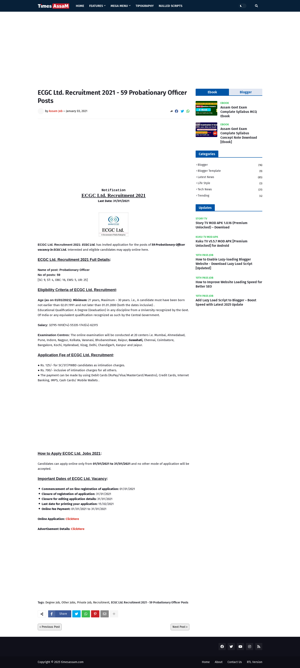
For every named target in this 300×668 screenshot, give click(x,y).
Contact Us (235, 662)
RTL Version (254, 662)
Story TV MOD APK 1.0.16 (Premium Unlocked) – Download (222, 225)
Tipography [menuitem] (145, 6)
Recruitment (101, 602)
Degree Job (52, 602)
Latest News (230, 177)
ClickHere (72, 519)
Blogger (230, 165)
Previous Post (51, 627)
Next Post (178, 627)
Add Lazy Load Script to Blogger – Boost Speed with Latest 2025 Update (226, 302)
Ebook (212, 92)
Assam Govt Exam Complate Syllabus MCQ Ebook (238, 111)
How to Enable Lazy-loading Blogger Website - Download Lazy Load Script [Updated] (224, 263)
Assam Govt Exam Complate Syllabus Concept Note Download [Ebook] (238, 135)
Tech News (230, 190)
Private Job (84, 602)
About (218, 662)
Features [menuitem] (96, 6)
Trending (230, 196)
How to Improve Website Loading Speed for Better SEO (229, 284)
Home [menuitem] (80, 6)
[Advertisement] (150, 47)
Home (206, 662)
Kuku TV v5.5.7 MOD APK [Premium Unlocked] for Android (222, 243)
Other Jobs (68, 602)
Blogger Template (230, 171)
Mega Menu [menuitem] (119, 6)
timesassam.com (72, 662)
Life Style (230, 183)
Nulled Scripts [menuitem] (170, 6)
